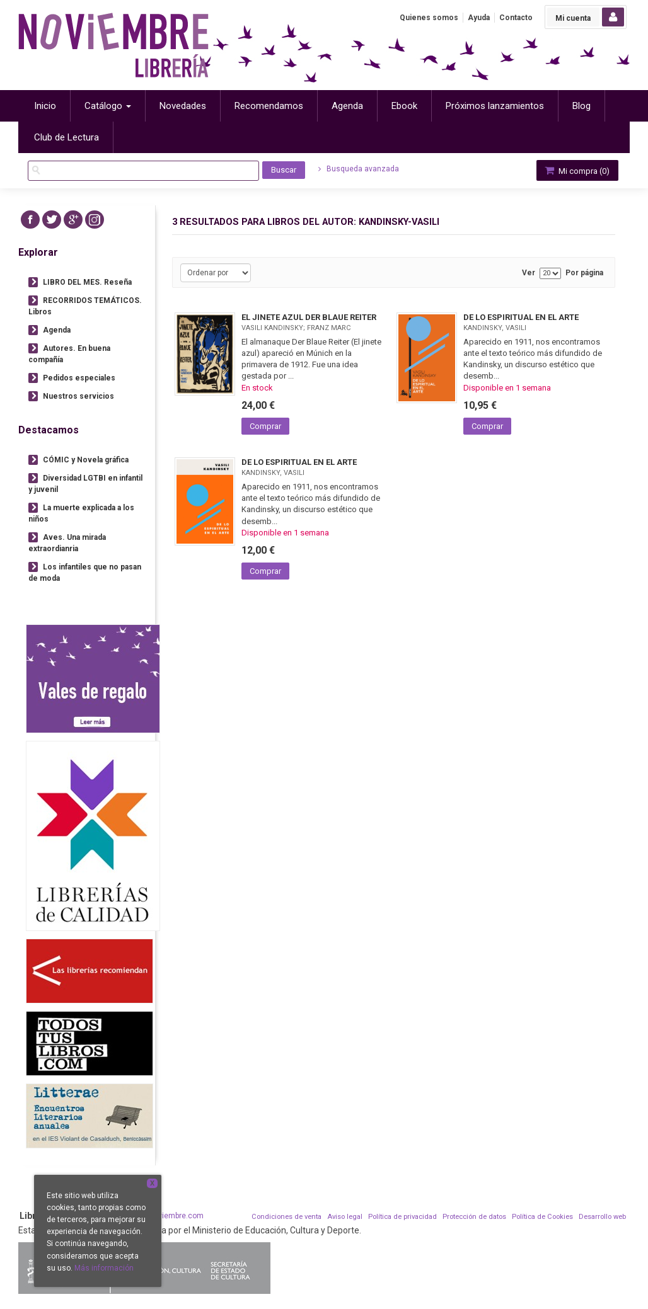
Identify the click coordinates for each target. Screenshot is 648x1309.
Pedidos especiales (79, 378)
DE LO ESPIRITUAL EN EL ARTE (521, 317)
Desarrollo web (602, 1217)
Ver (528, 273)
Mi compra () (576, 170)
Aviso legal (344, 1217)
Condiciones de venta (286, 1217)
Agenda (57, 330)
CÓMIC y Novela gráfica (86, 459)
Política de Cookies (542, 1217)
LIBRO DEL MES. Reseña (87, 282)
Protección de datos (474, 1217)
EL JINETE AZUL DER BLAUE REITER (308, 317)
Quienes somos (429, 17)
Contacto (516, 17)
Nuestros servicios (78, 396)
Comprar (265, 426)
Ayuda (479, 17)
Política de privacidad (402, 1217)
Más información (104, 1268)
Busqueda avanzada (358, 169)
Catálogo (107, 105)
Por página (584, 273)
